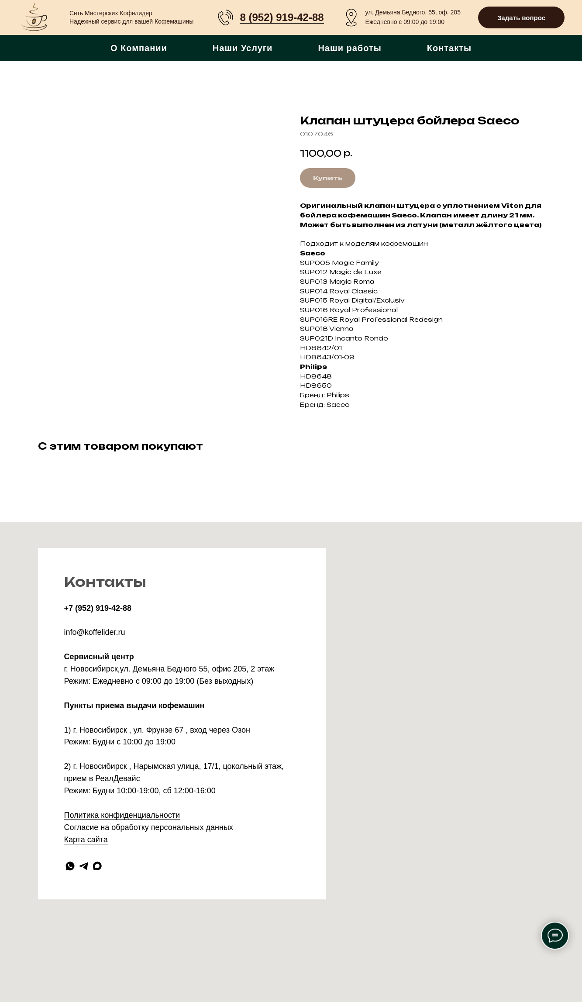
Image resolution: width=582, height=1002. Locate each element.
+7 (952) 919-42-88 (98, 608)
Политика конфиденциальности (122, 815)
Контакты (449, 48)
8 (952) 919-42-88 (282, 17)
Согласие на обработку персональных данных (148, 827)
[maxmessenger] (97, 866)
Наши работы (349, 48)
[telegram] (83, 866)
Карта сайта (86, 839)
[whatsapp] (70, 866)
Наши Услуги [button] (243, 48)
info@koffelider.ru (94, 632)
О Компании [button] (138, 48)
